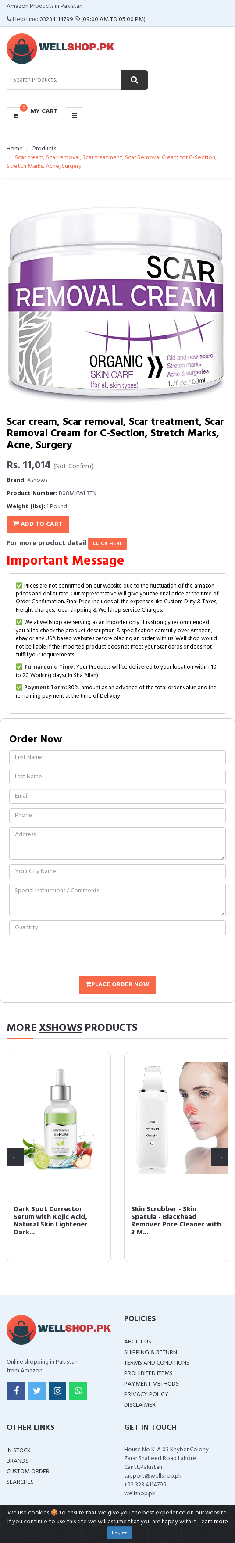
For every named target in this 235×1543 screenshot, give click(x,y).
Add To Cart (37, 524)
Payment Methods (151, 1384)
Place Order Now (117, 985)
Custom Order (28, 1472)
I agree (120, 1533)
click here (108, 543)
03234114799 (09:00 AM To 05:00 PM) (92, 19)
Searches (20, 1482)
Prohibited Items (148, 1373)
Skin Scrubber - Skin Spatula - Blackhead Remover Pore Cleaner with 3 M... (176, 1221)
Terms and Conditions (156, 1363)
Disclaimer (140, 1405)
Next (219, 1157)
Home (15, 149)
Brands (17, 1461)
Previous (15, 1157)
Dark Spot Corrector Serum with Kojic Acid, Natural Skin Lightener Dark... (51, 1221)
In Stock (19, 1451)
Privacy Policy (146, 1395)
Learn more (213, 1522)
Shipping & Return (150, 1352)
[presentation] (75, 957)
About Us (137, 1342)
